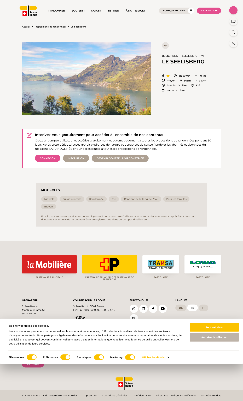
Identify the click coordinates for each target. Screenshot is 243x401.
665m (185, 80)
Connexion (47, 158)
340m (200, 80)
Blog (138, 331)
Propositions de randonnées (50, 26)
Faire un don (209, 10)
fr (192, 307)
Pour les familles (174, 85)
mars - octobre (173, 90)
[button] (86, 78)
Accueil (26, 26)
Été (195, 85)
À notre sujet (135, 10)
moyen (169, 80)
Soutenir (78, 10)
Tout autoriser (214, 363)
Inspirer (113, 10)
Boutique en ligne (174, 10)
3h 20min (182, 75)
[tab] (143, 110)
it (203, 307)
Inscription (76, 158)
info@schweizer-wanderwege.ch (41, 320)
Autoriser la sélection (214, 374)
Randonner (56, 10)
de (181, 307)
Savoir (96, 10)
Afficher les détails (153, 394)
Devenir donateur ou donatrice (120, 158)
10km (200, 75)
